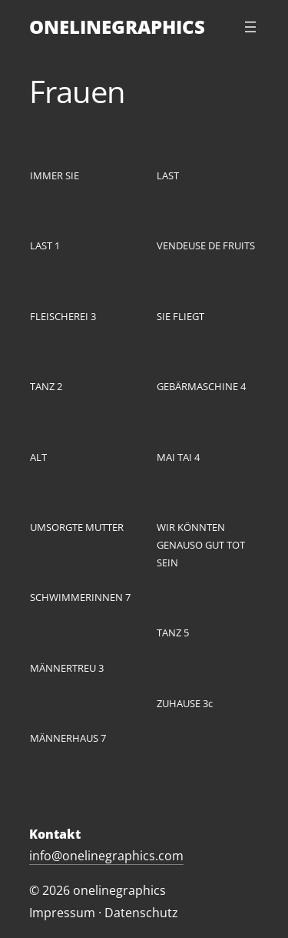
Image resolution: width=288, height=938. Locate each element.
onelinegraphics (119, 890)
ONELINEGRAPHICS (117, 26)
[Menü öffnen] (250, 27)
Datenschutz (141, 912)
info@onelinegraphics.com (106, 855)
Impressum (62, 912)
